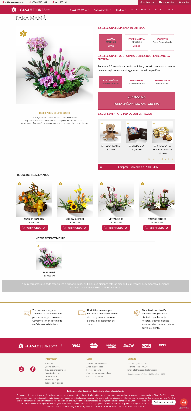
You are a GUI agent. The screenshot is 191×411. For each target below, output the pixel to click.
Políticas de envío (93, 370)
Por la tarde (136, 82)
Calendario (162, 40)
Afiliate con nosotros (13, 2)
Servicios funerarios (53, 373)
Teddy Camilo (110, 147)
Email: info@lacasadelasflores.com (142, 370)
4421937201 (59, 2)
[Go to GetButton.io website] (184, 408)
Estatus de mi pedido (54, 383)
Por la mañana (110, 82)
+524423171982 (38, 2)
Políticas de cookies (94, 376)
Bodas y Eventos (140, 9)
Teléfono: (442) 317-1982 (137, 363)
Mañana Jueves (110, 42)
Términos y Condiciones (96, 363)
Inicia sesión (147, 2)
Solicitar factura (51, 376)
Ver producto (35, 228)
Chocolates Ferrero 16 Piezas (162, 149)
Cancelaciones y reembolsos (98, 373)
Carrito (184, 2)
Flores (120, 9)
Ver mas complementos (160, 159)
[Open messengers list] (184, 402)
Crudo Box (136, 147)
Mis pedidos (166, 2)
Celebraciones (78, 9)
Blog (158, 9)
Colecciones (101, 9)
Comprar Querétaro (138, 167)
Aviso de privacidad (94, 367)
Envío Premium (162, 82)
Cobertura (49, 363)
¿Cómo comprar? (52, 367)
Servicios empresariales (55, 370)
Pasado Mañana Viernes (136, 42)
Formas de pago (52, 379)
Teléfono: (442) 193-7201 (137, 367)
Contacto (171, 9)
